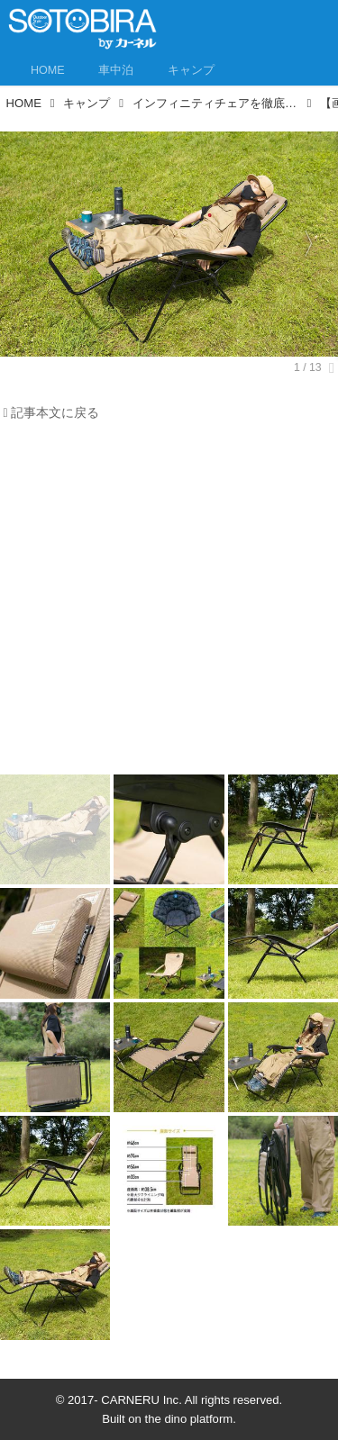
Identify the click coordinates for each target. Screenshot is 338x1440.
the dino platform (189, 1419)
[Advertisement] (169, 603)
